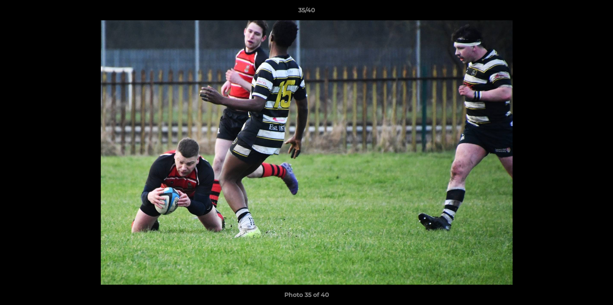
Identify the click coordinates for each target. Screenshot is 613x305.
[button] (598, 12)
